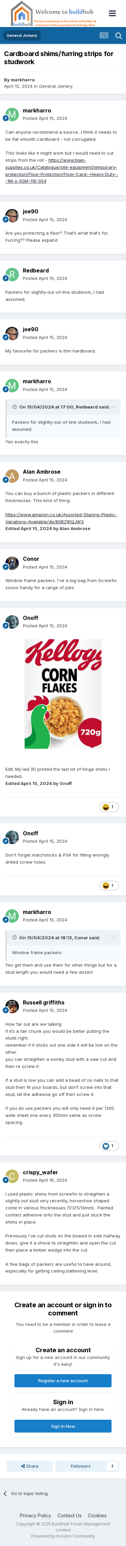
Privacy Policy (35, 1515)
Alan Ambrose (41, 471)
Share (30, 1466)
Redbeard (36, 270)
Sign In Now (63, 1426)
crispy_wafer (40, 1172)
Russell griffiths (44, 1002)
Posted (45, 118)
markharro (23, 79)
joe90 (30, 211)
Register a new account (63, 1380)
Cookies (97, 1515)
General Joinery (56, 86)
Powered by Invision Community (63, 1536)
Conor (31, 558)
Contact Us (69, 1515)
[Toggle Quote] (15, 407)
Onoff (30, 617)
